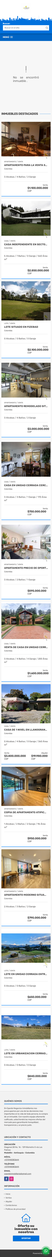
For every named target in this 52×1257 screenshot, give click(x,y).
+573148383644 (11, 1160)
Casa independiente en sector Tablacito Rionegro (26, 244)
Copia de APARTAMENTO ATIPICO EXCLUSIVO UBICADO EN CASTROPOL (26, 812)
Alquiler (9, 1201)
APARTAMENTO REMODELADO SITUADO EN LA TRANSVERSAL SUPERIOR (26, 406)
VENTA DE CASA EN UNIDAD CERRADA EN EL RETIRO (26, 647)
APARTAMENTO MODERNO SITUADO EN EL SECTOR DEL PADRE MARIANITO (26, 894)
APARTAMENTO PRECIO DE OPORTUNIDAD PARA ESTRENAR (26, 568)
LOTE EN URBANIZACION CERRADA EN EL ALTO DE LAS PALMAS (26, 1053)
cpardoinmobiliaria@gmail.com (17, 1174)
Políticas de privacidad (15, 1209)
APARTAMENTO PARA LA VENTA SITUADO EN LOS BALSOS (26, 165)
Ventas (9, 1198)
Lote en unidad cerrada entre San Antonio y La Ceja (26, 974)
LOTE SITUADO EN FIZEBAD (21, 327)
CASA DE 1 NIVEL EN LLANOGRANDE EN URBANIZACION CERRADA (26, 729)
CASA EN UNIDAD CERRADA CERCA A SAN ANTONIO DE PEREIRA (26, 485)
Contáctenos (11, 1205)
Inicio (8, 1194)
